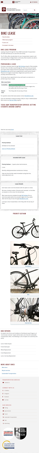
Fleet (4, 420)
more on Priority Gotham (8, 149)
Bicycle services (6, 370)
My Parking (33, 2)
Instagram (5, 393)
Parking (5, 407)
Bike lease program (8, 39)
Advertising (5, 423)
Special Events (6, 411)
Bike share (4, 367)
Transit (5, 414)
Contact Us (5, 382)
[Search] (28, 10)
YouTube (5, 399)
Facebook (5, 396)
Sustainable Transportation (9, 373)
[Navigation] (2, 2)
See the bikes (6, 37)
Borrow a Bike (13, 100)
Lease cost (5, 42)
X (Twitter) (5, 390)
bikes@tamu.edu (5, 71)
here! (12, 129)
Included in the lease (8, 45)
